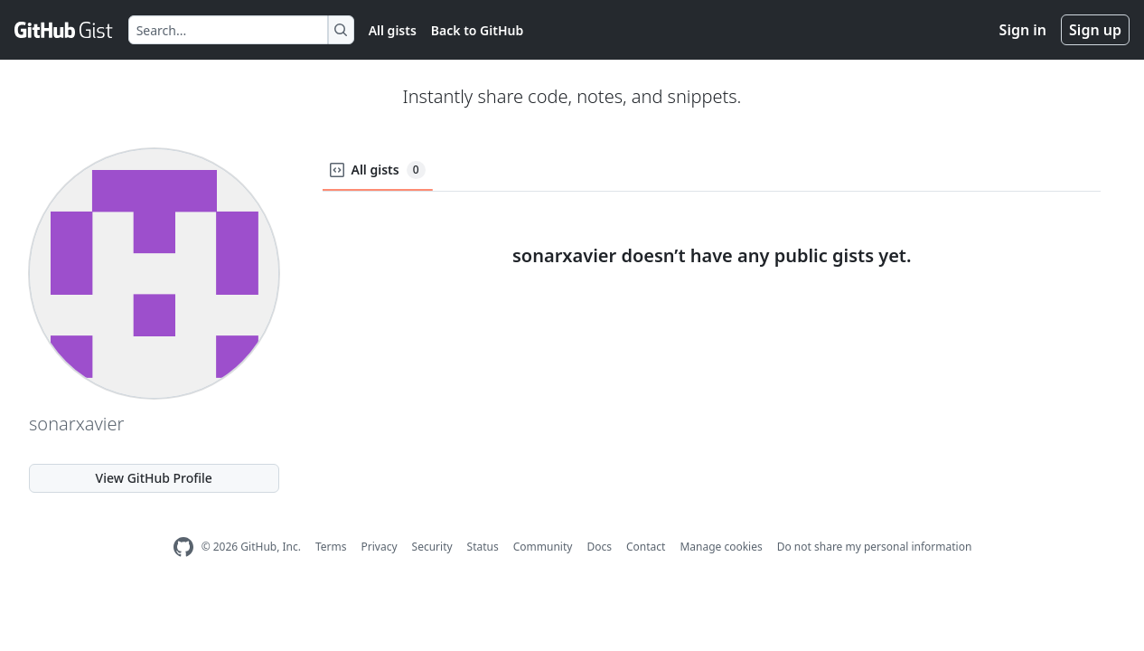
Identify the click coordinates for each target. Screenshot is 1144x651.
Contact (645, 546)
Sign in (1022, 30)
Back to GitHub (477, 30)
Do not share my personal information (874, 546)
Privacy (379, 546)
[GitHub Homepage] (183, 547)
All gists (393, 30)
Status (483, 546)
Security (432, 546)
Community (543, 546)
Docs (599, 546)
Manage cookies (721, 546)
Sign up (1095, 30)
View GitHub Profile (154, 477)
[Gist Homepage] (64, 30)
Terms (331, 546)
